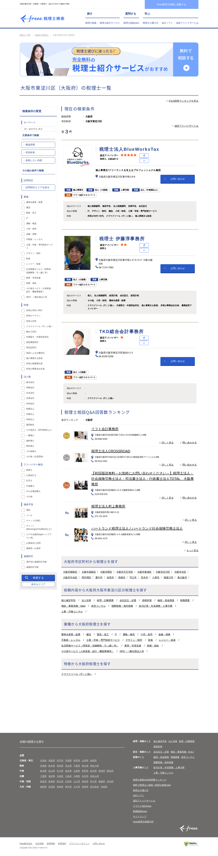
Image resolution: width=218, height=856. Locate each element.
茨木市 (144, 577)
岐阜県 (93, 771)
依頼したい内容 (34, 160)
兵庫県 (76, 776)
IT (116, 634)
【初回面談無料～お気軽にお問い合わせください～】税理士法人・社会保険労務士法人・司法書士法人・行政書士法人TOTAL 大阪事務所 (142, 478)
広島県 (68, 781)
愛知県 (110, 771)
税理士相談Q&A (131, 23)
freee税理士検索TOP (143, 821)
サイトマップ (139, 816)
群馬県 (60, 766)
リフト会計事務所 (105, 429)
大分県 (76, 786)
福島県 (93, 760)
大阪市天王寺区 (124, 571)
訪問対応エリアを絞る (37, 187)
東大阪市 (182, 577)
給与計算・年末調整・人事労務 (155, 606)
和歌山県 (94, 776)
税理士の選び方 (150, 23)
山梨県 (76, 771)
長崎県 (60, 786)
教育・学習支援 (132, 645)
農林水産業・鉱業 (70, 634)
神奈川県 (94, 766)
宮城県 (68, 760)
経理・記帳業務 (105, 600)
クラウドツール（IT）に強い (76, 674)
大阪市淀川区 (163, 571)
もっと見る (192, 550)
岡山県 (60, 781)
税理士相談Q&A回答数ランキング (149, 779)
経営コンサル (98, 606)
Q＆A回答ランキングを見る (183, 100)
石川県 (60, 771)
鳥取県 (43, 781)
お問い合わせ (177, 178)
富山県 (51, 771)
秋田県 (76, 760)
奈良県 (85, 776)
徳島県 (85, 781)
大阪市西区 (106, 571)
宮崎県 (85, 786)
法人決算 (86, 600)
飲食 (150, 640)
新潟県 (43, 771)
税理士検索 (90, 23)
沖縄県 (104, 786)
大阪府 (68, 776)
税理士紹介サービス (110, 23)
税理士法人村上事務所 (108, 506)
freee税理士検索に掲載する (171, 4)
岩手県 (60, 760)
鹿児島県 (94, 786)
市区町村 (30, 152)
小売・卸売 (147, 634)
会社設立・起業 (128, 600)
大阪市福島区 (89, 571)
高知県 (110, 781)
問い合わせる (189, 442)
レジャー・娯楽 (167, 640)
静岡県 (101, 771)
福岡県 (43, 786)
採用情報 (51, 843)
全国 (22, 755)
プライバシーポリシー (79, 843)
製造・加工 (103, 634)
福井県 (68, 771)
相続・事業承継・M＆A (182, 752)
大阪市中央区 (70, 577)
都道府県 (30, 144)
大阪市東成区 (144, 571)
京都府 (60, 776)
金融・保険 (164, 634)
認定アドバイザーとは (187, 23)
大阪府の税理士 (41, 35)
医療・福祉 (153, 645)
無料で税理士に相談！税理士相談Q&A (152, 785)
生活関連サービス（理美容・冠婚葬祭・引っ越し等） (90, 645)
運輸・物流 (129, 634)
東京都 (85, 766)
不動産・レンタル (70, 640)
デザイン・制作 (134, 640)
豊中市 (99, 577)
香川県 (93, 781)
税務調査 (185, 600)
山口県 (76, 781)
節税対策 (147, 600)
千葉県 (76, 766)
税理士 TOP (25, 35)
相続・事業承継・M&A (73, 606)
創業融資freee (140, 811)
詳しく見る (168, 442)
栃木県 (51, 766)
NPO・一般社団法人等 (132, 651)
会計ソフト (167, 23)
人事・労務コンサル (72, 611)
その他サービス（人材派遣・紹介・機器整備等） (87, 651)
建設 (88, 634)
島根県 (51, 781)
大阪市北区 (180, 571)
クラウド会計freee (142, 806)
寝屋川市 (168, 577)
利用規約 (62, 843)
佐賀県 (51, 786)
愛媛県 (101, 781)
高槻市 (121, 577)
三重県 (43, 776)
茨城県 (43, 766)
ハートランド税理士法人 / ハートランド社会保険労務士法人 (137, 528)
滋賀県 (51, 776)
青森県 (51, 760)
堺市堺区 (86, 577)
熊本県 (68, 786)
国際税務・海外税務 (122, 606)
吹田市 (110, 577)
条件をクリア (38, 584)
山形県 (85, 760)
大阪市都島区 (70, 571)
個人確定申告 (68, 600)
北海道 (43, 760)
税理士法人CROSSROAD (110, 451)
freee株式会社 (26, 843)
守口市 (133, 577)
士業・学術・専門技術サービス (103, 640)
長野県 (85, 771)
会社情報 (39, 843)
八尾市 (155, 577)
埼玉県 (68, 766)
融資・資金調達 (166, 600)
